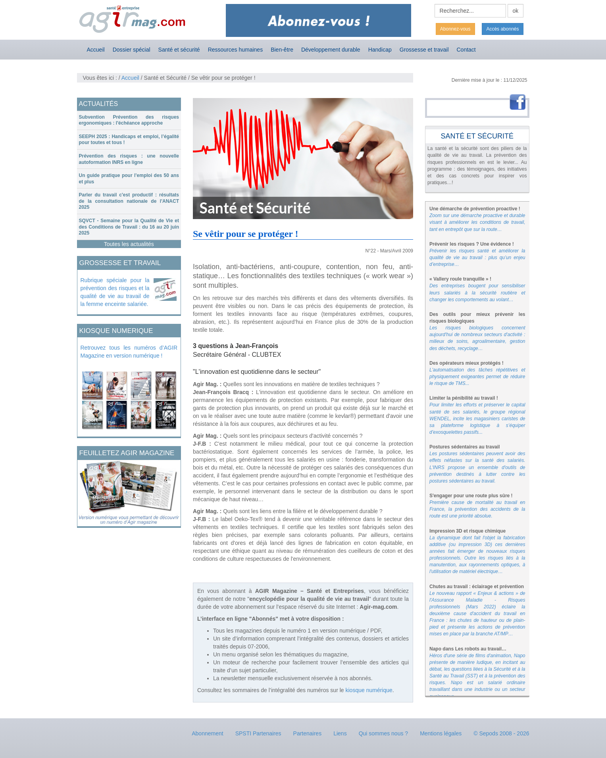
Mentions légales (441, 733)
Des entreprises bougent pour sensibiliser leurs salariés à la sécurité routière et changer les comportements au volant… (477, 292)
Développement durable (330, 49)
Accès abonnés (502, 29)
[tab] (129, 120)
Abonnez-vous (455, 29)
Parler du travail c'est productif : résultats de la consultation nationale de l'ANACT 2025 (129, 201)
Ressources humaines (235, 49)
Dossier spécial (131, 49)
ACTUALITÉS (98, 103)
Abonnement (207, 733)
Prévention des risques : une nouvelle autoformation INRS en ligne (129, 159)
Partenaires (307, 733)
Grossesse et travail (424, 49)
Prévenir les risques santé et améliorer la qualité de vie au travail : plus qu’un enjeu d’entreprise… (477, 257)
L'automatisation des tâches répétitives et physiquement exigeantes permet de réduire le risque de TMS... (477, 376)
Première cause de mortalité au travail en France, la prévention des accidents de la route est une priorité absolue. (477, 509)
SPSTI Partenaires (258, 733)
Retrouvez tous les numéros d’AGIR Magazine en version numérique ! (129, 351)
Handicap (380, 49)
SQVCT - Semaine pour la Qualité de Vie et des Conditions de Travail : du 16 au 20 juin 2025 (129, 227)
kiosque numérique (369, 690)
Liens (339, 733)
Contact (466, 49)
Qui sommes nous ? (383, 733)
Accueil (96, 49)
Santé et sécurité (179, 49)
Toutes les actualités (129, 244)
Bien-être (282, 49)
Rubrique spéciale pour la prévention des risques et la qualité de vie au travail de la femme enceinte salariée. (115, 292)
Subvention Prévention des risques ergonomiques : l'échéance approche (129, 120)
